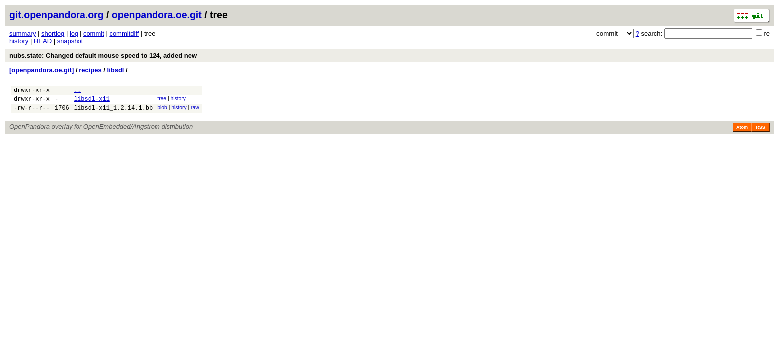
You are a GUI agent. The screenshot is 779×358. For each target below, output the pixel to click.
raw (195, 110)
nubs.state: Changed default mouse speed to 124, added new (103, 55)
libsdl (115, 70)
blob (162, 110)
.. (77, 91)
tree (161, 100)
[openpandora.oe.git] (41, 70)
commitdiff (124, 33)
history (18, 41)
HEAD (43, 41)
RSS (760, 131)
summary (22, 33)
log (74, 33)
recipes (90, 70)
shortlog (52, 33)
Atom (742, 131)
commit (93, 33)
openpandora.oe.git (157, 14)
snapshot (70, 41)
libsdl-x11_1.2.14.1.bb (113, 112)
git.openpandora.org (56, 14)
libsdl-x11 (92, 101)
